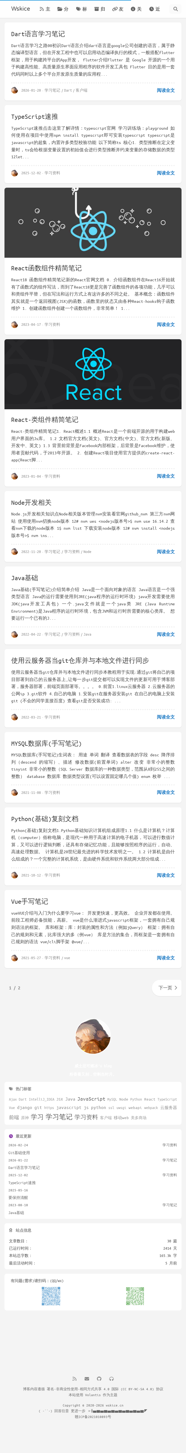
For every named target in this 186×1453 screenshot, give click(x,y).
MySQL (112, 1099)
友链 (117, 12)
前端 (14, 1117)
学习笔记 (52, 90)
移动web (121, 1117)
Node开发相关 (31, 506)
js (86, 1107)
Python (136, 1099)
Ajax (13, 1099)
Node (87, 555)
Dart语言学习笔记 (38, 33)
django (24, 1107)
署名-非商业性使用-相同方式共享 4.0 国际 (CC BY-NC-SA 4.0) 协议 (105, 1389)
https (49, 1107)
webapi (135, 1107)
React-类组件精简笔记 (44, 423)
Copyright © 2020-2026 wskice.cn (93, 1405)
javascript (69, 1107)
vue (67, 962)
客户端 (81, 90)
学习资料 (52, 172)
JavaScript (91, 1099)
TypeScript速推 (34, 116)
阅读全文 (166, 90)
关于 (135, 12)
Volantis (93, 1394)
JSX (59, 1099)
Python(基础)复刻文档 (44, 823)
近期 (154, 12)
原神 (25, 1117)
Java (87, 638)
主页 (44, 12)
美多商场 (139, 1117)
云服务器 (168, 1107)
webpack (151, 1107)
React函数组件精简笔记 (46, 267)
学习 (37, 1116)
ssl (111, 1107)
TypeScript (167, 1099)
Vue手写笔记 (29, 906)
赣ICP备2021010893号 (93, 1416)
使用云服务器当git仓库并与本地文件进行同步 (80, 664)
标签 (81, 12)
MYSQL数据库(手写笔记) (46, 747)
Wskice (20, 9)
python (98, 1107)
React (149, 1099)
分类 (62, 12)
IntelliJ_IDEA (41, 1099)
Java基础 (24, 581)
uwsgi (121, 1107)
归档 (99, 12)
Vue (12, 1107)
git (38, 1107)
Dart (68, 90)
